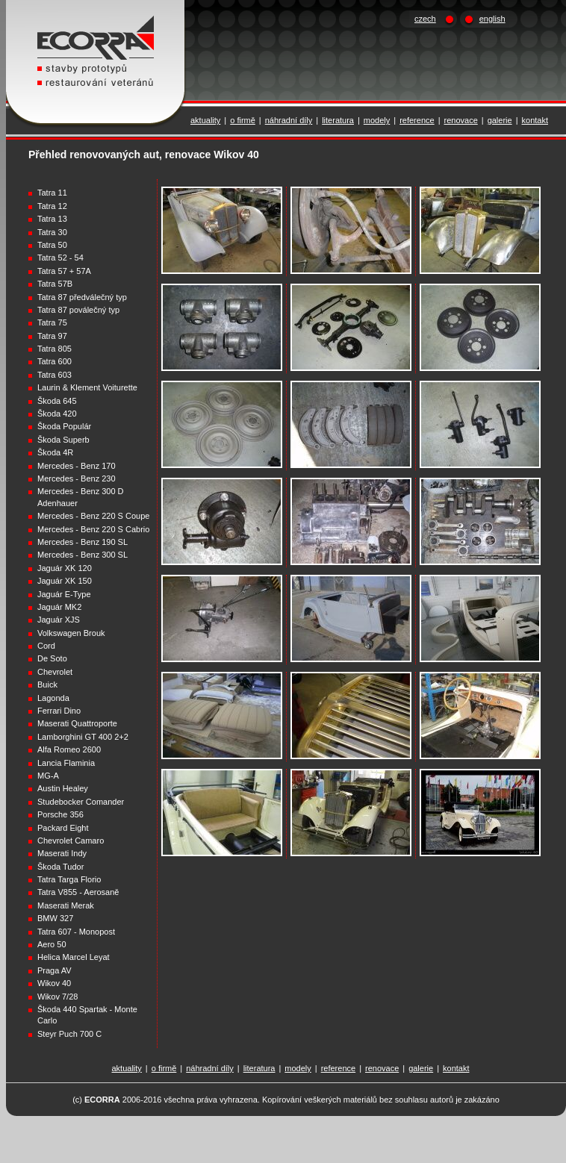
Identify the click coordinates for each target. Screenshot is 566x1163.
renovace (461, 120)
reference (416, 120)
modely (377, 120)
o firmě (242, 120)
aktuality (205, 120)
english (492, 18)
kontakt (535, 120)
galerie (500, 120)
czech (425, 18)
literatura (338, 120)
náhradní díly (289, 120)
